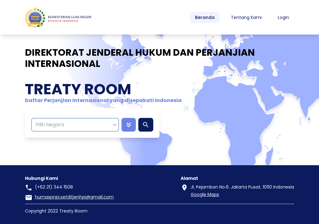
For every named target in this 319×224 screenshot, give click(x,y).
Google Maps (205, 194)
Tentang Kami (246, 17)
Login (283, 17)
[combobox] (72, 125)
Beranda (205, 17)
